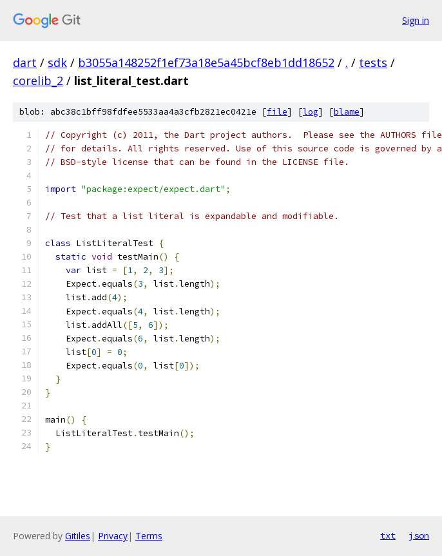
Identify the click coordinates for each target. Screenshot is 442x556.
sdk (57, 62)
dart (25, 62)
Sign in (415, 20)
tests (373, 62)
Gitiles (77, 536)
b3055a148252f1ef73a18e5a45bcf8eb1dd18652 (206, 62)
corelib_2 (38, 80)
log (310, 111)
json (418, 535)
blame (347, 111)
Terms (148, 536)
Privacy (113, 536)
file (277, 111)
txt (388, 535)
